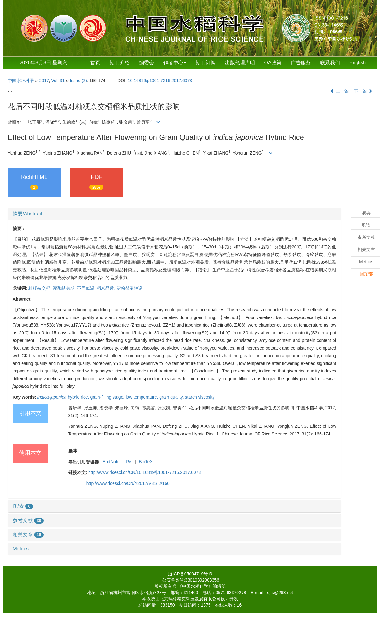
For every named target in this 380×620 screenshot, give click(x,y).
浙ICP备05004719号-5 (190, 573)
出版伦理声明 (240, 62)
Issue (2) (78, 80)
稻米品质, (107, 288)
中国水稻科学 (21, 80)
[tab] (174, 214)
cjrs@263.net (280, 592)
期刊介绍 (120, 62)
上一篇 (339, 91)
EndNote (111, 461)
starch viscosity (200, 397)
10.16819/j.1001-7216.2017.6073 (160, 80)
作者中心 (174, 62)
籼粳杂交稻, (40, 288)
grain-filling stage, (108, 397)
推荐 (72, 450)
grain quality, (172, 397)
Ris (129, 461)
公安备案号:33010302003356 (190, 580)
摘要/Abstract (27, 213)
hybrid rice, (63, 397)
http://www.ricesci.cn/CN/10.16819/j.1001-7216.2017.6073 (144, 472)
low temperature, (142, 397)
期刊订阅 (206, 62)
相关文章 (28, 534)
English (357, 62)
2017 (44, 80)
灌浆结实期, (65, 288)
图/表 (23, 506)
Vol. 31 (58, 80)
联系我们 (330, 62)
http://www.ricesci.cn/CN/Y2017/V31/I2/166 (128, 483)
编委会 (146, 62)
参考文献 (28, 520)
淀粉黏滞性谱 (130, 288)
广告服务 (301, 62)
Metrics (21, 548)
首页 (95, 62)
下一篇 (363, 91)
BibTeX (145, 461)
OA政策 (272, 62)
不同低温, (87, 288)
